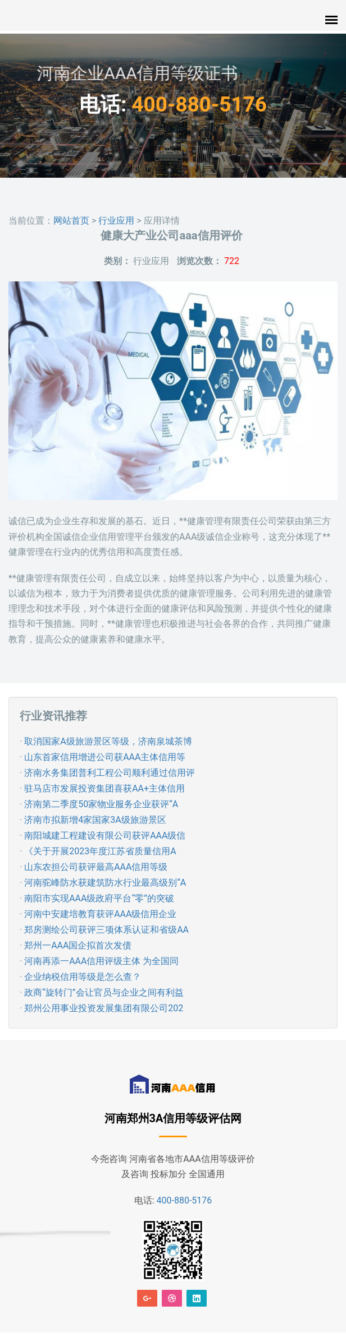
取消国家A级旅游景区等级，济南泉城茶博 (108, 741)
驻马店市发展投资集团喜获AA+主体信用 (104, 788)
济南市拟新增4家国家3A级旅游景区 (95, 819)
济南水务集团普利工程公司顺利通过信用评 (109, 772)
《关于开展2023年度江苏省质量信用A (100, 851)
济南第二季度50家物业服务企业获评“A (101, 804)
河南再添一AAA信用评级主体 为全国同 (101, 961)
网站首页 (71, 220)
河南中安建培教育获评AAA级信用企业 (100, 914)
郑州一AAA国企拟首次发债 (77, 945)
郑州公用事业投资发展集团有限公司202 (103, 1008)
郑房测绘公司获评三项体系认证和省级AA (106, 929)
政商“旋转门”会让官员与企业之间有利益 (103, 992)
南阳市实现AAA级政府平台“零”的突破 (99, 898)
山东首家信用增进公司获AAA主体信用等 (104, 757)
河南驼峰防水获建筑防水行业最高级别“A (105, 882)
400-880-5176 (193, 104)
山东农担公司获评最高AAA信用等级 (95, 867)
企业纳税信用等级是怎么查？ (82, 976)
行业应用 (116, 220)
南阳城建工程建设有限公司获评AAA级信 (104, 835)
